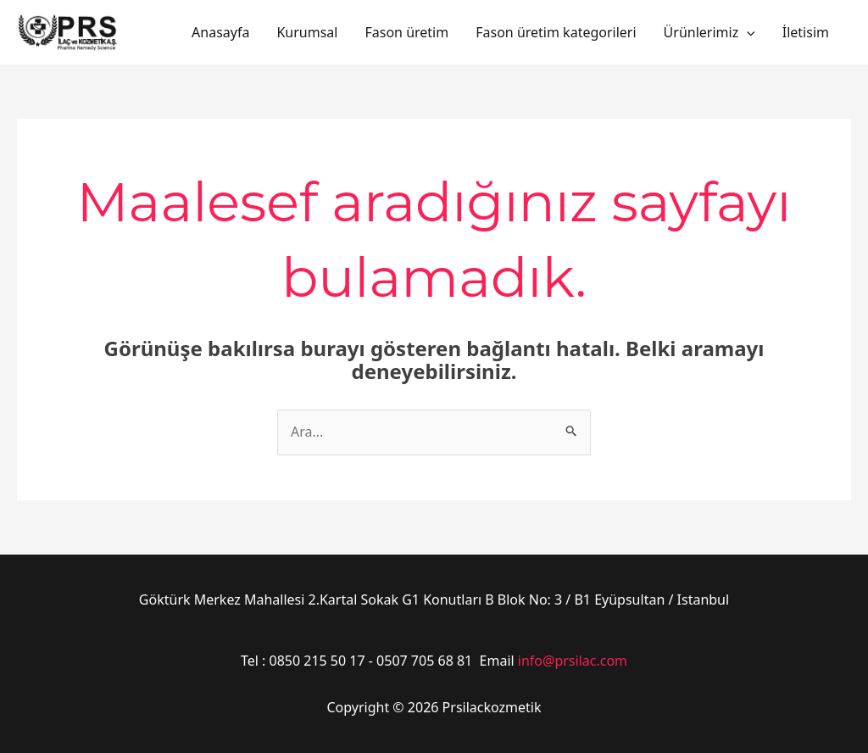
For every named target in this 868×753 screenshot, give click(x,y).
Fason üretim (406, 32)
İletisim (805, 32)
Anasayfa (220, 32)
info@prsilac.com (572, 660)
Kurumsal (306, 32)
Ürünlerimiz (709, 32)
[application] (746, 32)
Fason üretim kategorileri (556, 32)
